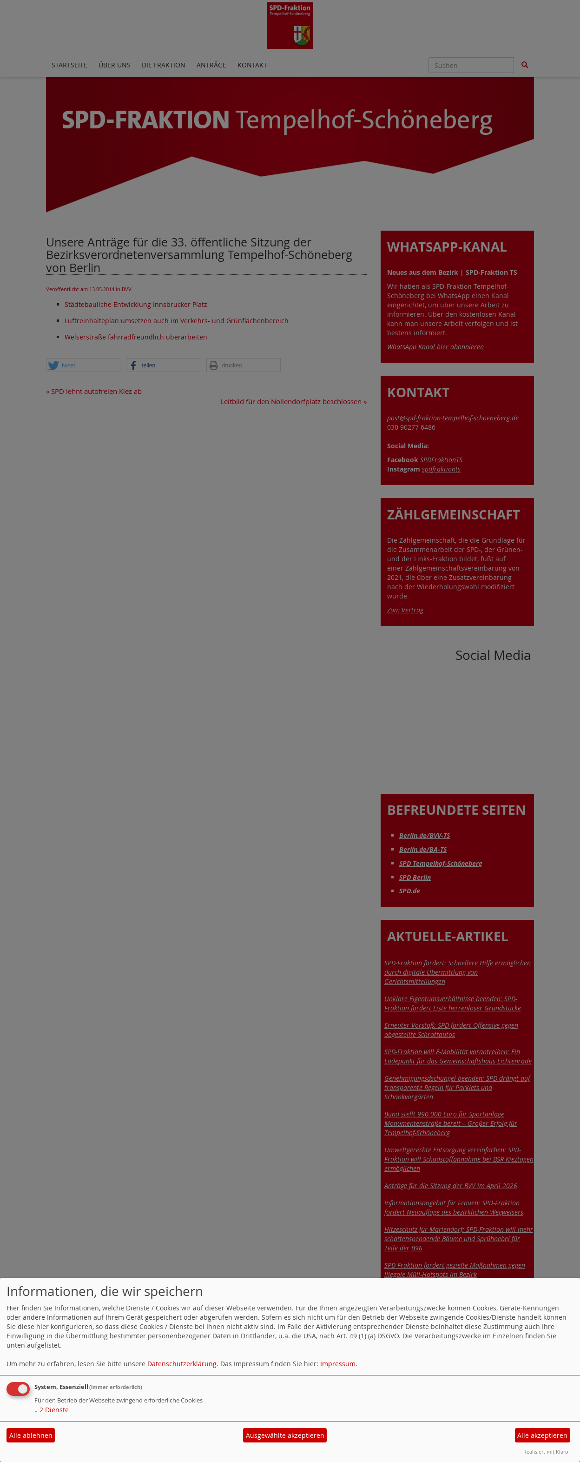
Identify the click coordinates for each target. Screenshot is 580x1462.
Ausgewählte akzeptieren (285, 1435)
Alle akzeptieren (542, 1435)
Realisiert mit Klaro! (546, 1451)
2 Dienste (51, 1409)
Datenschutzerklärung (182, 1363)
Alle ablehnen (31, 1435)
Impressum (338, 1363)
